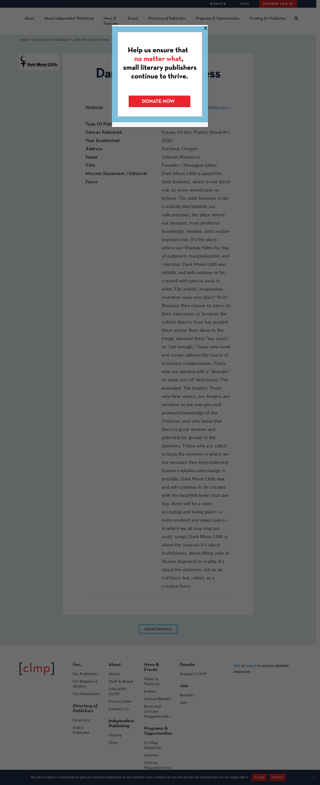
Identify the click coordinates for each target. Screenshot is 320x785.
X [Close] (205, 28)
